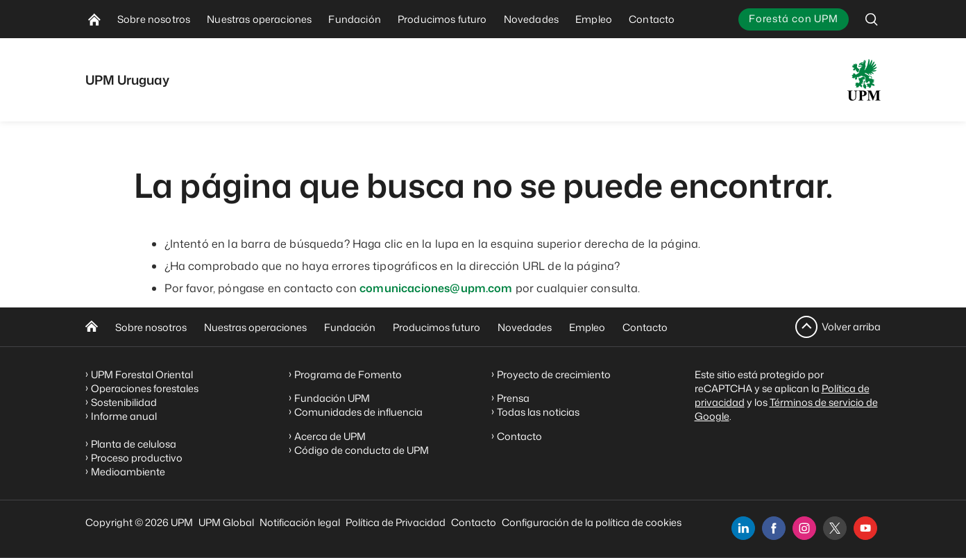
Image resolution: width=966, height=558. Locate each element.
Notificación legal (300, 522)
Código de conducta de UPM (361, 450)
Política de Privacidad (396, 522)
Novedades (525, 327)
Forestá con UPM (793, 18)
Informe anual (124, 416)
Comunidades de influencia (358, 412)
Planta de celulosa (133, 444)
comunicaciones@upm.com (436, 288)
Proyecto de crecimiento (554, 374)
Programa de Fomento (348, 374)
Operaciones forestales (144, 388)
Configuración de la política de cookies (591, 522)
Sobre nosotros (151, 327)
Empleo (587, 327)
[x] (835, 528)
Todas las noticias (538, 412)
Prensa (513, 398)
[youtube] (865, 528)
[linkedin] (743, 528)
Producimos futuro (436, 327)
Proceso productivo (137, 457)
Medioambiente (128, 471)
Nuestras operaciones (255, 327)
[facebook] (774, 528)
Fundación (349, 327)
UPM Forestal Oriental (142, 374)
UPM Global (226, 522)
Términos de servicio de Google (786, 409)
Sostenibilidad (124, 402)
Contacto (645, 327)
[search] (871, 19)
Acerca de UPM (330, 436)
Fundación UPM (332, 398)
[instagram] (804, 528)
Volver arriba (851, 326)
